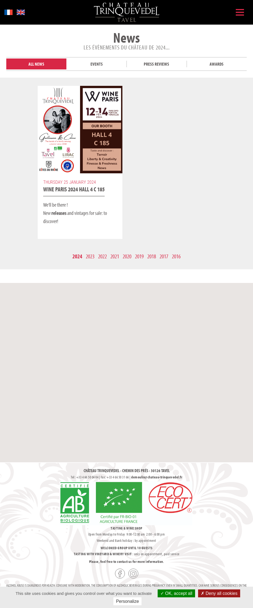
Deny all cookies (219, 593)
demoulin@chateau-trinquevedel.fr (156, 477)
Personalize (127, 601)
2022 (102, 256)
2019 (139, 256)
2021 (114, 256)
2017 (164, 256)
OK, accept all (176, 593)
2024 (77, 256)
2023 (90, 256)
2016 (176, 256)
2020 (127, 256)
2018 (151, 256)
